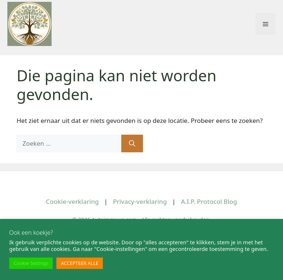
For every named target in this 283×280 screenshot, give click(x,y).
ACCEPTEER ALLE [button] (79, 263)
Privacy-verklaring (140, 201)
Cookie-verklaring (72, 201)
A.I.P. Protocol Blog (209, 201)
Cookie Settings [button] (31, 263)
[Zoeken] (132, 143)
